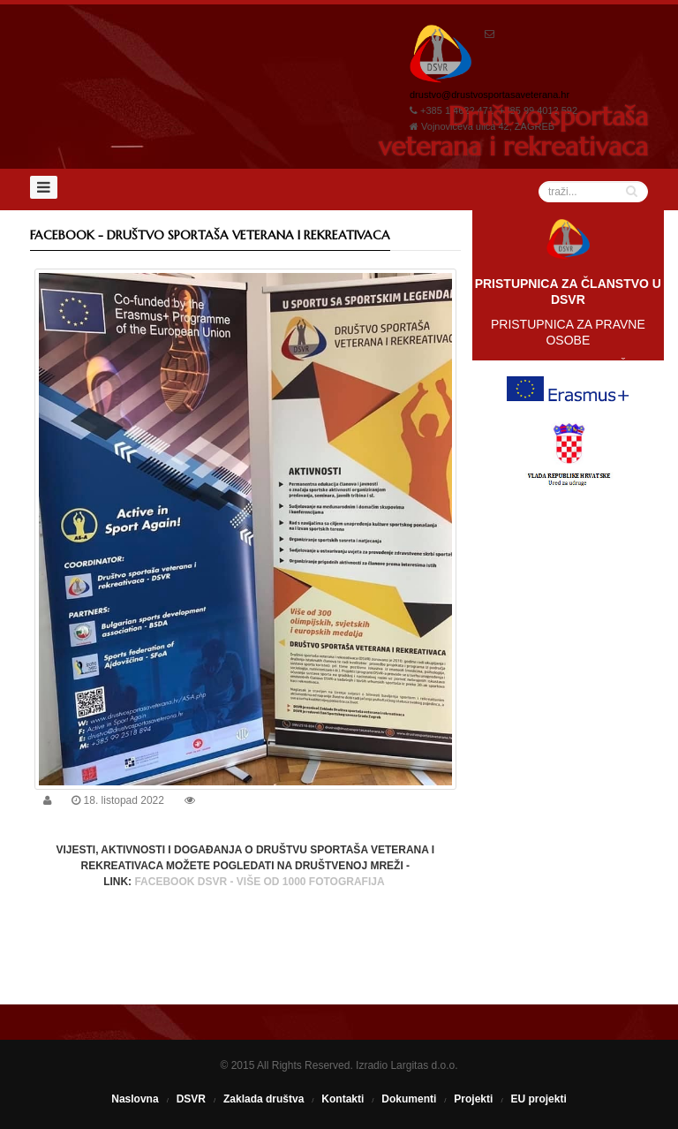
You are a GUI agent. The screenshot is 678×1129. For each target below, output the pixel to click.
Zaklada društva (263, 1099)
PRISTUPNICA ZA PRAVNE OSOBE (568, 332)
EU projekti (538, 1099)
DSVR (191, 1099)
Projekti (473, 1099)
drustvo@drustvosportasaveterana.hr (489, 94)
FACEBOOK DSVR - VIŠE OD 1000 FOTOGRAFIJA (260, 881)
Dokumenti (408, 1099)
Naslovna (134, 1099)
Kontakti (342, 1099)
